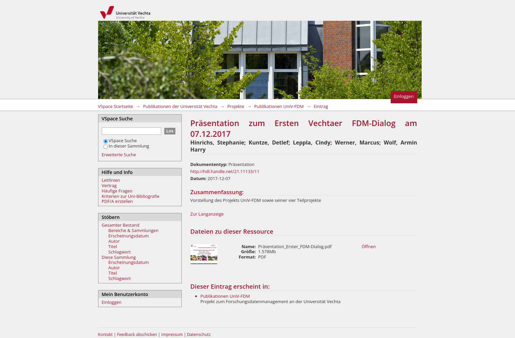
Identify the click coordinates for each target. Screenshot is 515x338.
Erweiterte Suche (119, 155)
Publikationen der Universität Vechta (180, 106)
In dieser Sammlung (126, 146)
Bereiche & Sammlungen (134, 230)
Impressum (172, 334)
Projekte (235, 106)
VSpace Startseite (115, 106)
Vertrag (109, 185)
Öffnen (369, 246)
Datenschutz (199, 334)
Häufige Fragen (117, 191)
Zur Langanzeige (207, 214)
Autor (114, 241)
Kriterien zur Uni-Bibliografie (131, 196)
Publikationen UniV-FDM (279, 106)
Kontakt (105, 334)
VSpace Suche (120, 140)
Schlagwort (120, 252)
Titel (113, 246)
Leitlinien (111, 180)
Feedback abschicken (137, 334)
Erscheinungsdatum (129, 236)
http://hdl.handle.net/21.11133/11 (225, 171)
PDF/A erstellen (117, 201)
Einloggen (404, 96)
